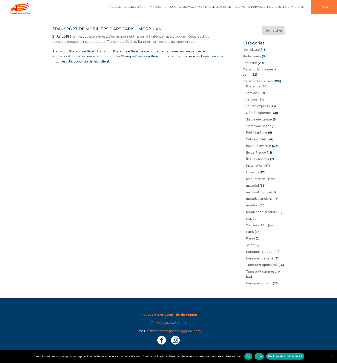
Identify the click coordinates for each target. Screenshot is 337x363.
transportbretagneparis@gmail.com (174, 331)
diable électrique (259, 119)
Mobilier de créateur (261, 212)
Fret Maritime (256, 132)
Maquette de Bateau (261, 179)
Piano (250, 238)
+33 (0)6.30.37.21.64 (172, 323)
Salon (250, 245)
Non (259, 356)
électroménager (258, 126)
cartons (252, 99)
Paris (250, 232)
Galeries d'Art (256, 139)
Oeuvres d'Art (198, 36)
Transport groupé (161, 6)
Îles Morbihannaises (250, 6)
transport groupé (65, 42)
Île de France (256, 152)
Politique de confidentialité (285, 356)
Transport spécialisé (121, 42)
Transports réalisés (258, 81)
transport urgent (183, 42)
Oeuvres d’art (134, 6)
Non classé (251, 50)
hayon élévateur (148, 36)
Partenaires (252, 56)
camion (77, 36)
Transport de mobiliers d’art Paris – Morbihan (107, 29)
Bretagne (253, 86)
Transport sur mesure (153, 42)
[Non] (331, 356)
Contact (324, 7)
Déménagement (221, 6)
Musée (251, 219)
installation (254, 166)
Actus (300, 6)
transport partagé (92, 42)
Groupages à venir (193, 6)
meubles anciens (259, 199)
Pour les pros (278, 6)
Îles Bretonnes (257, 159)
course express (96, 36)
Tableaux (250, 63)
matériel (252, 186)
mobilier (181, 36)
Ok (248, 356)
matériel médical (259, 192)
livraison (167, 36)
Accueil (115, 6)
